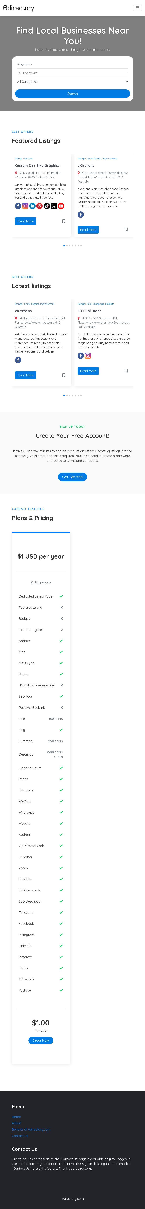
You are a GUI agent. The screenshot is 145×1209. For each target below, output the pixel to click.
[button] (64, 245)
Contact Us (20, 1136)
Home (16, 1117)
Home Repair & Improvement (102, 158)
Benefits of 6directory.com (31, 1129)
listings (18, 158)
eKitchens (86, 165)
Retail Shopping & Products (100, 303)
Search (72, 94)
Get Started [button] (72, 476)
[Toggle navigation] (137, 8)
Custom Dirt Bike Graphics (37, 165)
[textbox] (72, 73)
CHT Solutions (89, 311)
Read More (25, 221)
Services (28, 158)
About (16, 1123)
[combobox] (72, 73)
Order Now (41, 1040)
